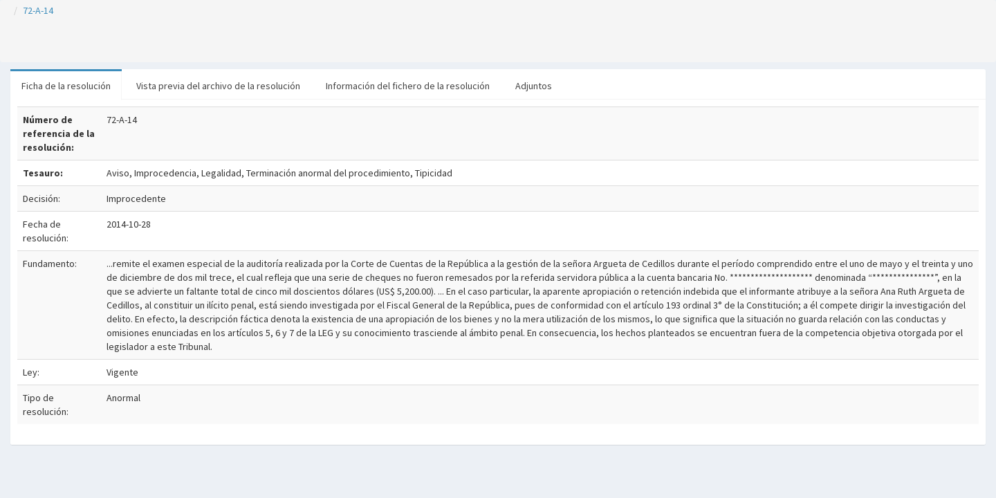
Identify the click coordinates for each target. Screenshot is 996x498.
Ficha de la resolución (66, 86)
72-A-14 (38, 10)
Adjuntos (533, 86)
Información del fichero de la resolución (408, 86)
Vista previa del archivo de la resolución (218, 86)
